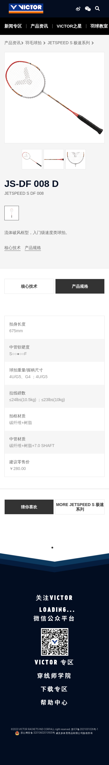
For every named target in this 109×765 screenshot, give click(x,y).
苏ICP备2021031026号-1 (84, 729)
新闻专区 (13, 26)
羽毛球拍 (33, 42)
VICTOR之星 (69, 26)
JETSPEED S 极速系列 (69, 42)
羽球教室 (99, 26)
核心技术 (12, 247)
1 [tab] (52, 547)
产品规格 (33, 247)
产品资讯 (39, 26)
